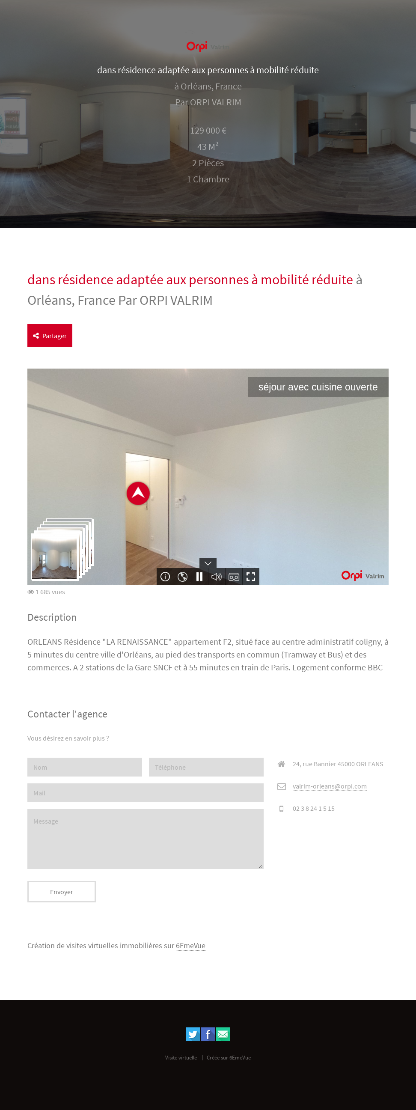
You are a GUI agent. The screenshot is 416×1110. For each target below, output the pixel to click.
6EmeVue (190, 945)
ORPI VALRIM (215, 102)
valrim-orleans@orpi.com (330, 786)
